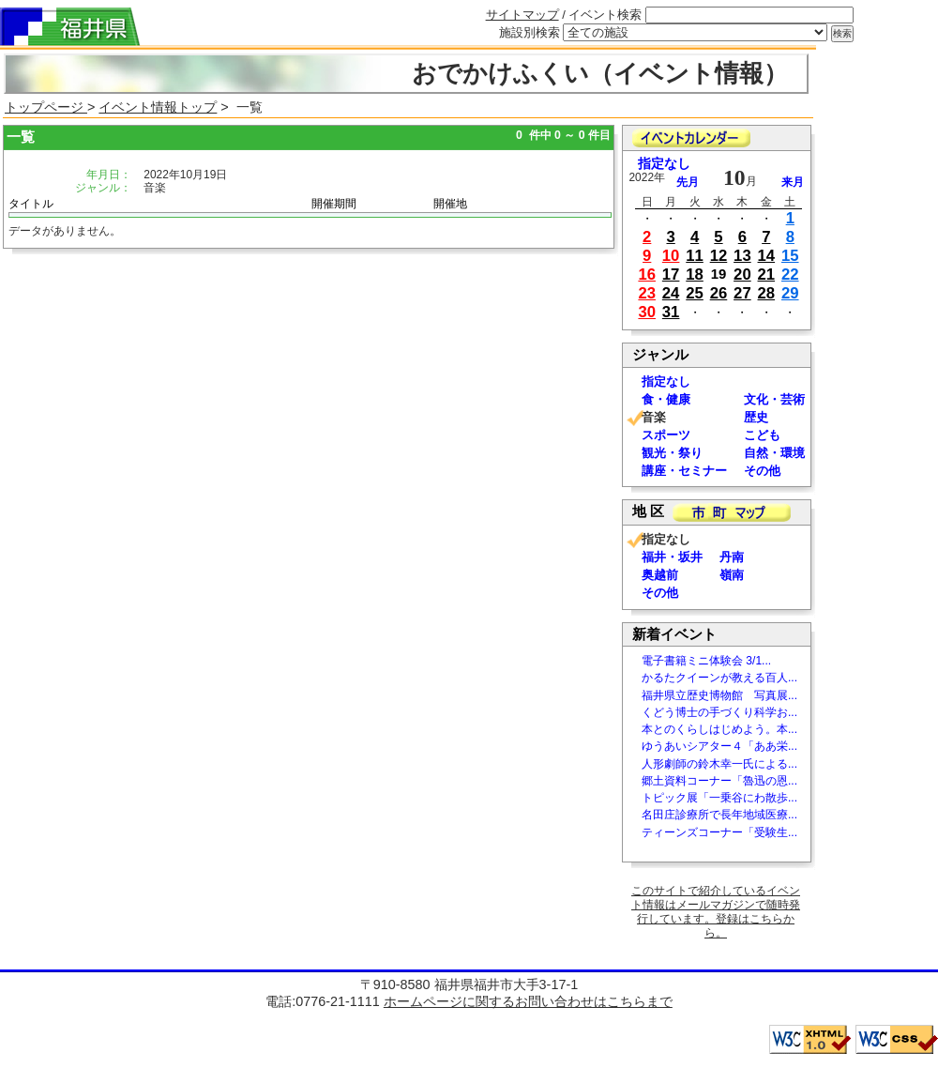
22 (790, 274)
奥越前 (660, 575)
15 (790, 256)
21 (767, 274)
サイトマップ (522, 15)
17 (671, 274)
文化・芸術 (774, 399)
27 (742, 293)
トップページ (46, 106)
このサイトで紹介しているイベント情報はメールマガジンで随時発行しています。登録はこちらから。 (715, 911)
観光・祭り (672, 453)
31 (671, 312)
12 (719, 256)
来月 (792, 182)
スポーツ (666, 435)
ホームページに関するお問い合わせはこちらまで (528, 1001)
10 (671, 256)
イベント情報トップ (157, 106)
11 (695, 256)
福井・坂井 (672, 557)
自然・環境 (774, 453)
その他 (762, 471)
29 (790, 293)
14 (767, 256)
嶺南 (731, 575)
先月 (687, 182)
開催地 (450, 203)
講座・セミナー (684, 471)
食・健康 (666, 399)
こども (762, 435)
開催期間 (333, 203)
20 (742, 274)
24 (671, 293)
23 (647, 293)
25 (695, 293)
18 (695, 274)
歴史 (756, 417)
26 (719, 293)
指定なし (664, 164)
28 (767, 293)
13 (742, 256)
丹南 (731, 557)
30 (647, 312)
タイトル (30, 203)
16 (647, 274)
